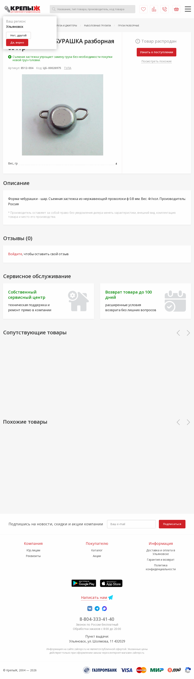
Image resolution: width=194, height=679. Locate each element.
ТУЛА (67, 68)
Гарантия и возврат (160, 559)
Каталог (97, 550)
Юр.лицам (33, 550)
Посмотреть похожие (156, 61)
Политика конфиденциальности (161, 567)
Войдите (15, 254)
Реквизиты (33, 556)
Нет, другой (18, 35)
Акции (97, 556)
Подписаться (172, 524)
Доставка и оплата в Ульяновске (160, 552)
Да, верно (17, 42)
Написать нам (94, 597)
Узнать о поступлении (156, 52)
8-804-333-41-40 (97, 619)
